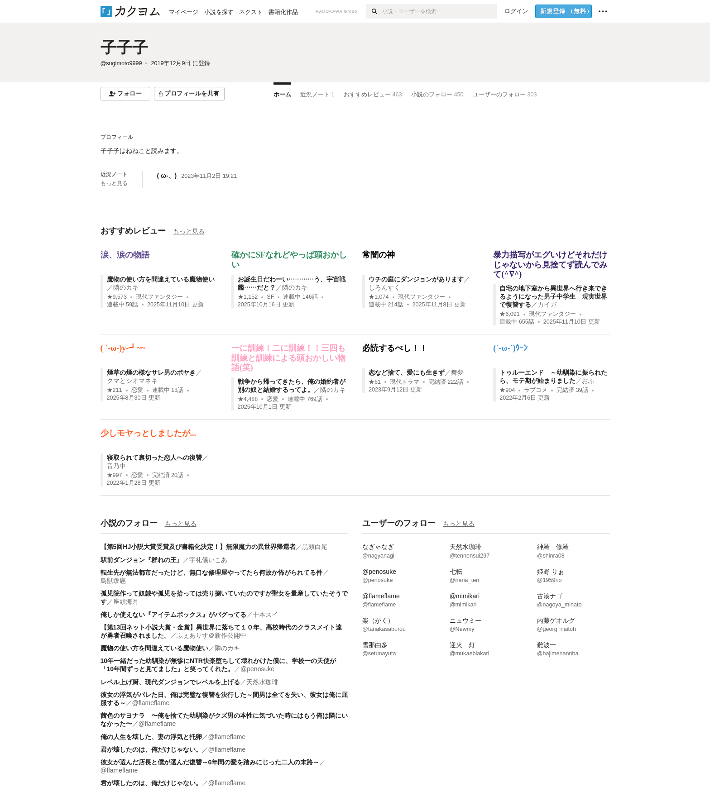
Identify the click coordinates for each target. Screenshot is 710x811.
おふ (588, 380)
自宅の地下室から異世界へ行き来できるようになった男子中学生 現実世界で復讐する (553, 296)
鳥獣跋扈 (113, 580)
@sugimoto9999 (121, 63)
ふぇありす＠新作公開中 (211, 635)
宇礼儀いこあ (208, 559)
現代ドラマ (404, 382)
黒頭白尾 (314, 546)
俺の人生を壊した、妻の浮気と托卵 (151, 736)
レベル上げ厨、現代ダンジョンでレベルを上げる (170, 682)
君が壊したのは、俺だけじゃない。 (151, 749)
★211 (114, 390)
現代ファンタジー (159, 297)
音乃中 (116, 465)
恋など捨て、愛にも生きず (407, 372)
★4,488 (248, 399)
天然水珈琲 (262, 682)
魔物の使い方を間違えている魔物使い (161, 279)
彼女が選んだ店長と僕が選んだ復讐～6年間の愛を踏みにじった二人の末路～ (210, 762)
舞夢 (457, 372)
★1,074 (379, 297)
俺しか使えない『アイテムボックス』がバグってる (173, 614)
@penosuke (257, 669)
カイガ (546, 304)
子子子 (124, 47)
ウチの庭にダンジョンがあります (416, 279)
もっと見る (114, 183)
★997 (114, 475)
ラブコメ (535, 390)
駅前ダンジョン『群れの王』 (142, 559)
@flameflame (151, 702)
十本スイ (265, 614)
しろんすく (384, 287)
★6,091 (509, 314)
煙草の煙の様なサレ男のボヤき (151, 372)
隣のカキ (126, 287)
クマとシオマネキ (132, 380)
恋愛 (137, 390)
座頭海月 (126, 601)
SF (270, 297)
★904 (507, 390)
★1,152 (248, 297)
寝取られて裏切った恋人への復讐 (154, 457)
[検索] (374, 11)
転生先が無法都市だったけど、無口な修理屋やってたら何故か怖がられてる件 (211, 572)
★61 (375, 382)
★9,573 (117, 297)
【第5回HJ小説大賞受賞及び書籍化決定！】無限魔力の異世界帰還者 (198, 546)
